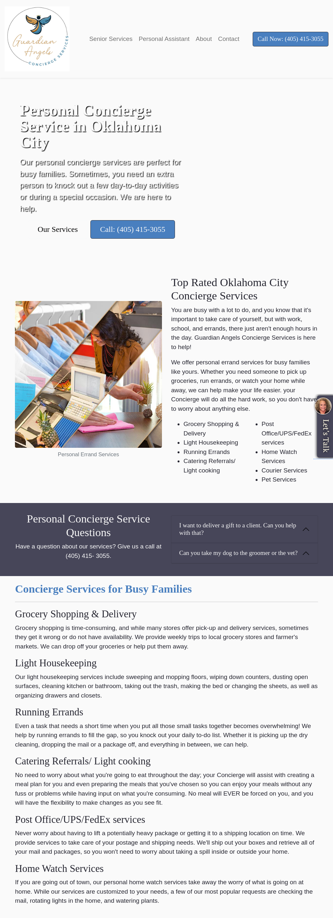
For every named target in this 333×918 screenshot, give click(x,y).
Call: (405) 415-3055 (133, 229)
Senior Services (110, 38)
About (204, 38)
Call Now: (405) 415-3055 (290, 38)
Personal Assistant (164, 38)
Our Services (58, 229)
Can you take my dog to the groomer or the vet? (238, 552)
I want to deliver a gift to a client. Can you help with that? (237, 529)
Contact (228, 38)
